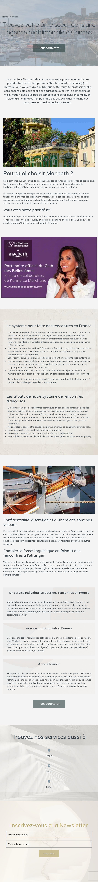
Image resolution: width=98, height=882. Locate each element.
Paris (49, 756)
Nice (49, 787)
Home (5, 17)
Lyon (49, 771)
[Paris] (49, 750)
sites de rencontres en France (64, 180)
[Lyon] (49, 766)
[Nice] (49, 781)
